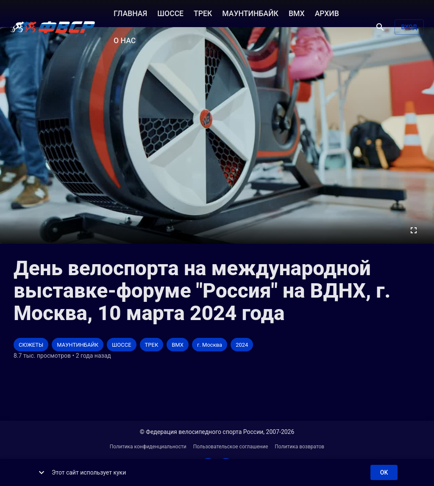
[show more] (41, 472)
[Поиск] (380, 27)
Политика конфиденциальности (148, 447)
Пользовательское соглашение (230, 447)
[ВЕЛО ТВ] (52, 27)
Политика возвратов (299, 447)
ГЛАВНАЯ (130, 12)
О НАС (124, 39)
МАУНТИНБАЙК (250, 12)
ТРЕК (203, 12)
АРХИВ (327, 12)
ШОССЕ (170, 12)
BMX (297, 12)
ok (384, 472)
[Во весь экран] (413, 230)
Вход (409, 27)
